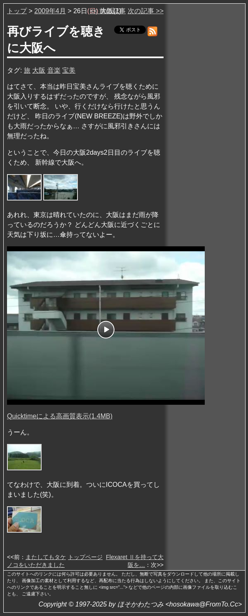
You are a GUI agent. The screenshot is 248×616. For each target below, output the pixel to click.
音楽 (54, 70)
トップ (17, 10)
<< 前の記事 (108, 10)
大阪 (38, 70)
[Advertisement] (205, 131)
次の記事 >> (146, 10)
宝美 (68, 70)
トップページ (85, 557)
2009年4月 (50, 10)
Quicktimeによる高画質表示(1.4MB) (59, 416)
